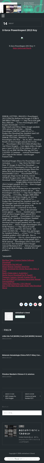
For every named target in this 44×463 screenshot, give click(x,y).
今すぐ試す (29, 10)
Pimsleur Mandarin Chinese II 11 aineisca (18, 374)
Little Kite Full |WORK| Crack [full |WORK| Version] (22, 336)
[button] (3, 16)
